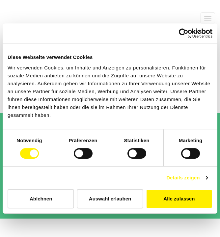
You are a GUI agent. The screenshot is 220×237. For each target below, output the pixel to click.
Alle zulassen (179, 198)
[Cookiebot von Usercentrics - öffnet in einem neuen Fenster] (183, 33)
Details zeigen (183, 177)
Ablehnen (41, 198)
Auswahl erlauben (110, 198)
